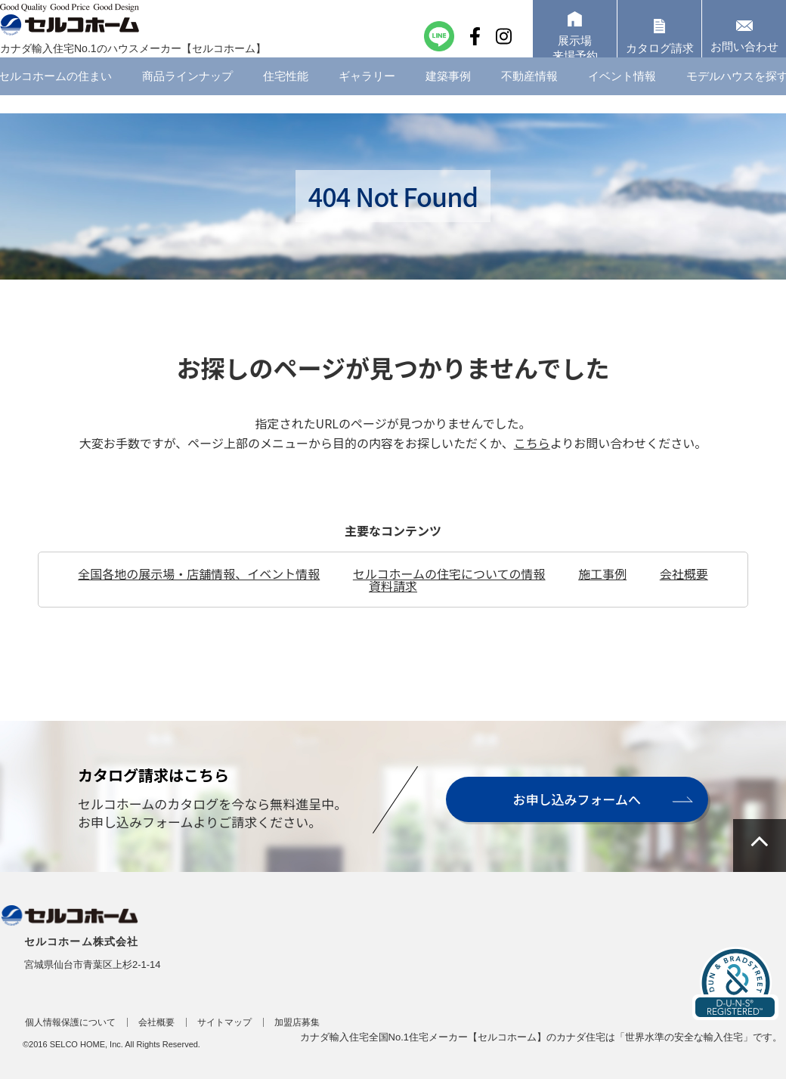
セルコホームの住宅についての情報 (449, 573)
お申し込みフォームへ (576, 799)
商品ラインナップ (187, 94)
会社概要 (684, 573)
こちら (532, 443)
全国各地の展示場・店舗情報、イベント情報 (199, 573)
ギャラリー (367, 94)
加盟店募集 (297, 1022)
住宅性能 (285, 94)
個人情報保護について (70, 1022)
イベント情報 (622, 94)
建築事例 (448, 94)
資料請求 (393, 586)
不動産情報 (529, 94)
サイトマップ (224, 1022)
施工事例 (602, 573)
